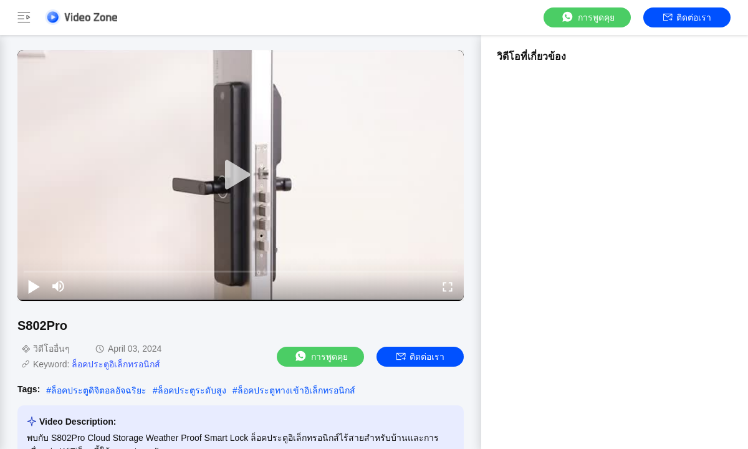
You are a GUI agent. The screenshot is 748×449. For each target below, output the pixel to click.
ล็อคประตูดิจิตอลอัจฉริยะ (98, 390)
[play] (240, 175)
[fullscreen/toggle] (447, 286)
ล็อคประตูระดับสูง (192, 390)
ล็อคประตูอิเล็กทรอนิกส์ (116, 364)
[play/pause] (33, 286)
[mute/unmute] (58, 286)
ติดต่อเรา (687, 17)
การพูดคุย (587, 17)
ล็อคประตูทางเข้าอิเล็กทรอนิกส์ (296, 390)
